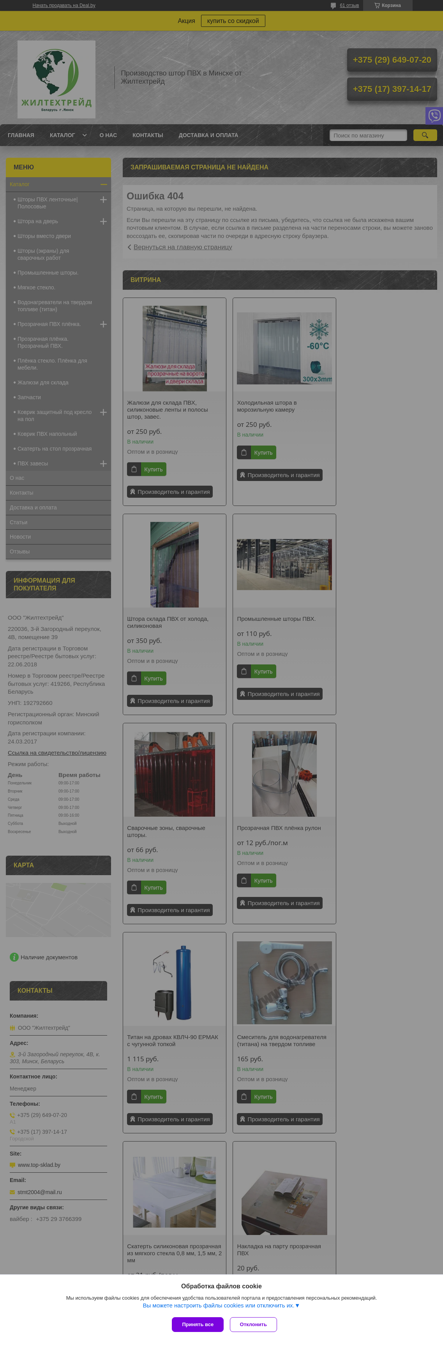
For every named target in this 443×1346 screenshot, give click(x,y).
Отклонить (255, 1324)
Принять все (198, 1324)
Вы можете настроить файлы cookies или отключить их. (218, 1307)
